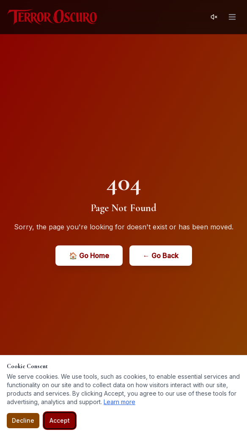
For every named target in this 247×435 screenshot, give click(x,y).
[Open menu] (232, 17)
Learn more (119, 401)
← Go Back (160, 255)
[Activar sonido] (214, 17)
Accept (59, 420)
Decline (23, 420)
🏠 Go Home (89, 255)
